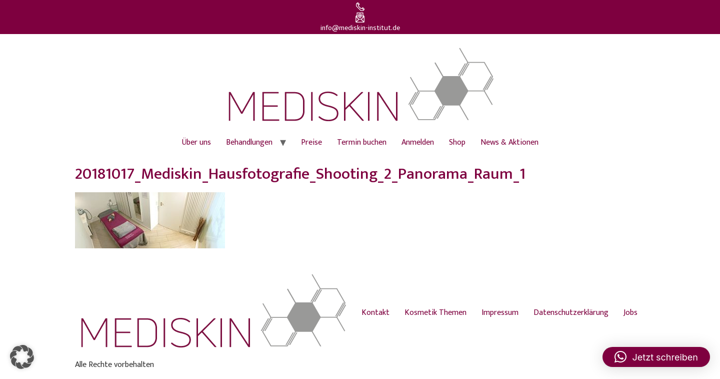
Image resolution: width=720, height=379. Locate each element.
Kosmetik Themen (435, 312)
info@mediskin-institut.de (360, 28)
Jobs (631, 312)
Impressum (500, 312)
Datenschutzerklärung (571, 312)
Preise (311, 142)
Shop (457, 142)
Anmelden (418, 142)
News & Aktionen (509, 142)
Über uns (196, 142)
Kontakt (376, 312)
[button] (22, 357)
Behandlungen (249, 142)
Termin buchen (361, 142)
